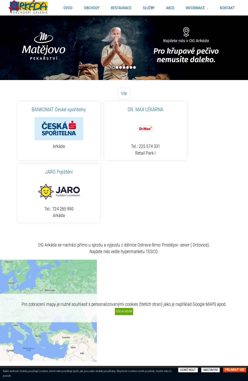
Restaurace (118, 8)
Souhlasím (124, 249)
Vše (124, 93)
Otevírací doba (77, 331)
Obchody (88, 8)
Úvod (64, 8)
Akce (168, 8)
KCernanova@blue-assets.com (164, 325)
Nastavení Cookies (145, 333)
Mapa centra (75, 325)
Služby (146, 8)
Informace (196, 8)
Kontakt (226, 8)
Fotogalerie (74, 338)
